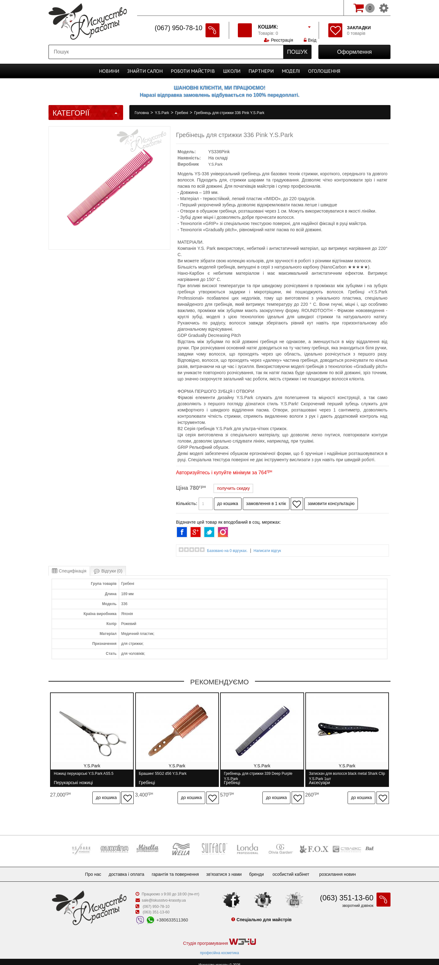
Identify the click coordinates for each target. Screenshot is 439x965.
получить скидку (233, 488)
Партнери (261, 71)
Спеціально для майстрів (166, 7)
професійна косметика (219, 947)
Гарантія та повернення (175, 868)
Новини (109, 71)
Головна (142, 113)
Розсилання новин (344, 868)
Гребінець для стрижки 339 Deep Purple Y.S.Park (262, 776)
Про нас (88, 868)
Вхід (310, 7)
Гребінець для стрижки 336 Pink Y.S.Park (229, 113)
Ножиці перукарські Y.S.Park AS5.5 (83, 776)
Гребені (182, 113)
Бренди (261, 868)
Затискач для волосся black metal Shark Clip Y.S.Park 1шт (349, 776)
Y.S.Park (162, 113)
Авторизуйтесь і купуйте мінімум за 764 (224, 472)
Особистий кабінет (297, 868)
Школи (231, 71)
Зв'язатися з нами (226, 868)
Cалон (145, 71)
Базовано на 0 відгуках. (227, 551)
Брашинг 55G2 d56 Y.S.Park (165, 776)
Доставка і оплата (124, 868)
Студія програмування (219, 936)
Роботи (193, 71)
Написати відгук (267, 551)
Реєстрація (282, 7)
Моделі (291, 71)
